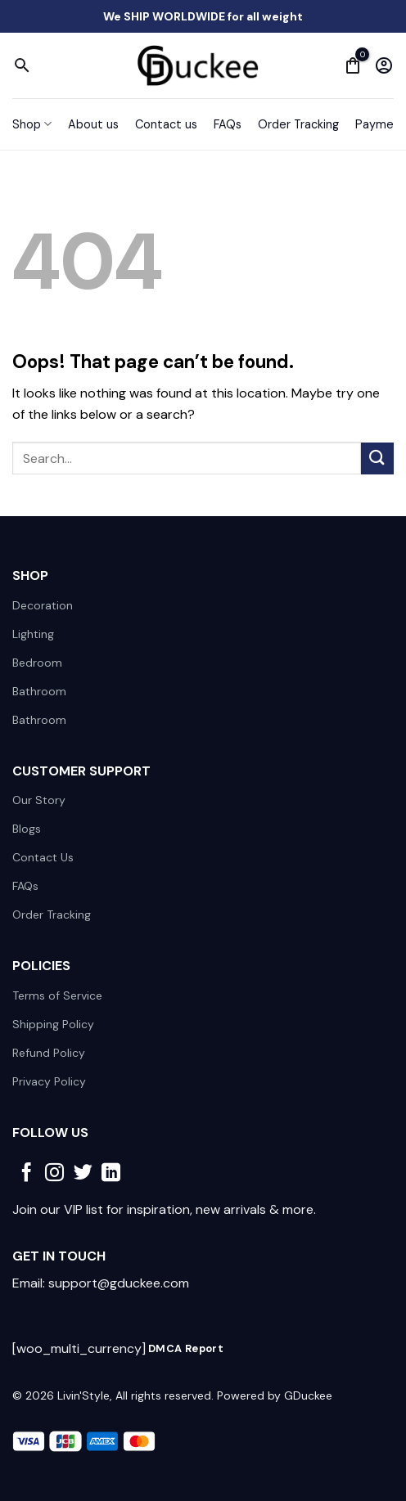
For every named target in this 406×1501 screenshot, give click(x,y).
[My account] (384, 65)
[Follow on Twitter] (83, 1173)
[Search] (22, 65)
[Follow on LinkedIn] (111, 1173)
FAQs (227, 124)
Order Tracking (298, 124)
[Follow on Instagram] (54, 1173)
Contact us (166, 124)
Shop (32, 124)
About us (93, 124)
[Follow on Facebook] (26, 1173)
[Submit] (377, 458)
